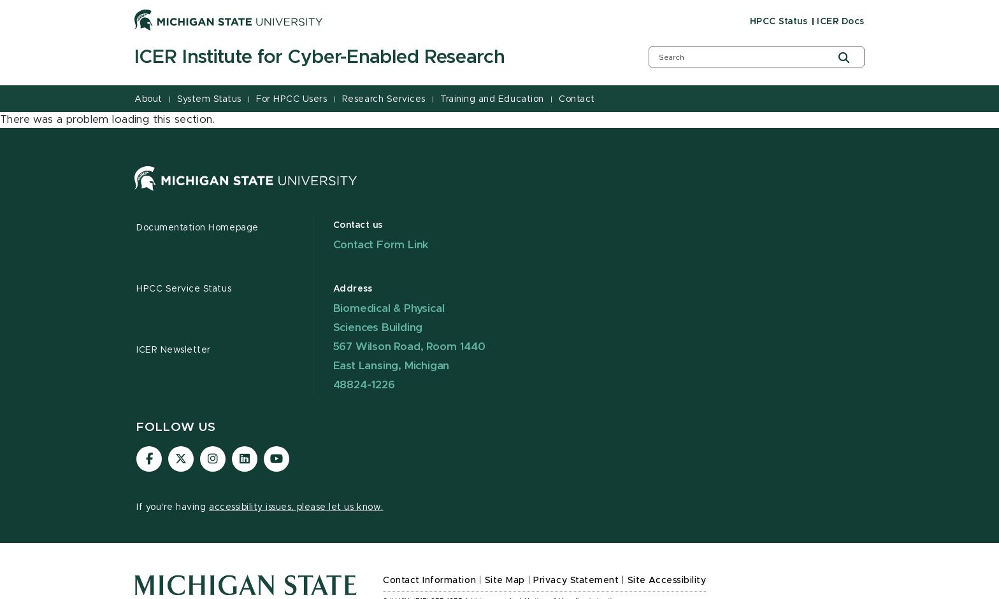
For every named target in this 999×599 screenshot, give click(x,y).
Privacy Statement (576, 580)
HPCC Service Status (183, 289)
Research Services (384, 99)
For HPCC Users (291, 99)
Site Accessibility (667, 580)
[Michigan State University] (228, 20)
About (148, 99)
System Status (209, 99)
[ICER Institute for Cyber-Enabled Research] (375, 57)
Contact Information (429, 580)
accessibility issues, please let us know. (296, 507)
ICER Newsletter (173, 350)
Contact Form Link (381, 244)
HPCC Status (779, 21)
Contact (577, 99)
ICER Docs (841, 21)
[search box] (757, 56)
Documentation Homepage (197, 227)
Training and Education (491, 99)
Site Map (505, 580)
